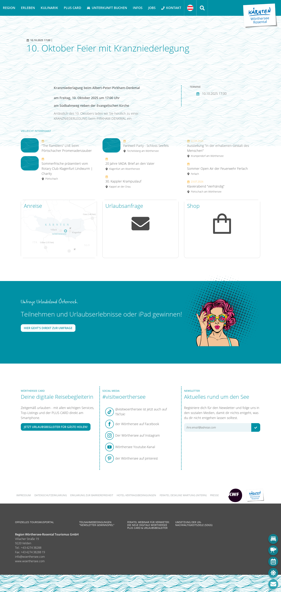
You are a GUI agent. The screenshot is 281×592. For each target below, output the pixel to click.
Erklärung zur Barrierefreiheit (91, 495)
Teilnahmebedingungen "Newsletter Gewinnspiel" (96, 523)
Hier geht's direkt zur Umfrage (48, 328)
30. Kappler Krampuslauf (123, 181)
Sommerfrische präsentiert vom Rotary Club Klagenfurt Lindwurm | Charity (67, 169)
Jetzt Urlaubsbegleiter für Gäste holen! (55, 427)
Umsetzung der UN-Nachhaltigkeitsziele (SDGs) (193, 523)
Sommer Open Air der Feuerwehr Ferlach (217, 169)
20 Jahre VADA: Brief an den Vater (129, 163)
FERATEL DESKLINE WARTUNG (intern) (183, 495)
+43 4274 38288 (31, 548)
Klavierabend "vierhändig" (205, 186)
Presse (214, 495)
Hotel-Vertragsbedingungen (136, 495)
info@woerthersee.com (30, 557)
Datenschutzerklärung (50, 495)
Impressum (23, 495)
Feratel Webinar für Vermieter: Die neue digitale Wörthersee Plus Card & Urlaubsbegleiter (148, 525)
